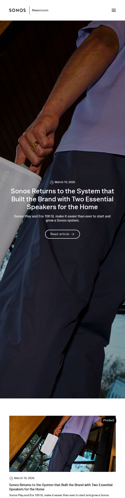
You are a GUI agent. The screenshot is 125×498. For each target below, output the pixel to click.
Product (108, 420)
